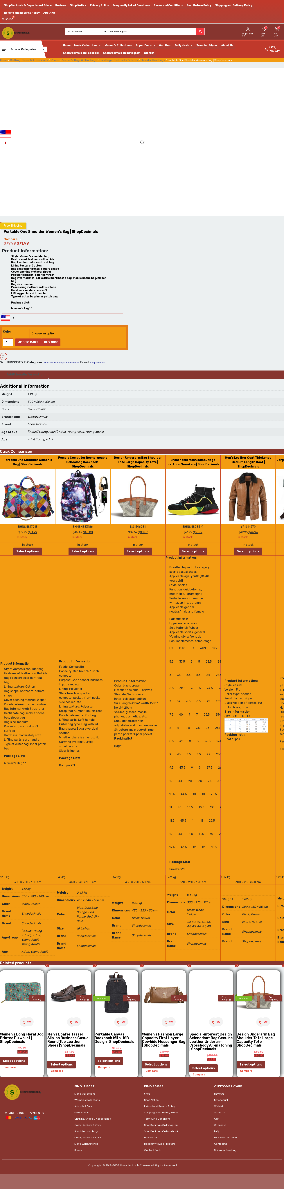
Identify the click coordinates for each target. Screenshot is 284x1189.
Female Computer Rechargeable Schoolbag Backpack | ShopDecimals (82, 462)
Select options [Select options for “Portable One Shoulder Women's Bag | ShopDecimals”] (27, 551)
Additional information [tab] (25, 374)
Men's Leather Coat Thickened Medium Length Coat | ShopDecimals (248, 462)
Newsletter (150, 1137)
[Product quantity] (8, 342)
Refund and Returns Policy (22, 12)
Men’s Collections (84, 1093)
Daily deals (184, 45)
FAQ (216, 1131)
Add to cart (28, 342)
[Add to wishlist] (3, 356)
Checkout (220, 1125)
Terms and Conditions (168, 5)
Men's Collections (87, 45)
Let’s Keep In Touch (225, 1137)
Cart (216, 1119)
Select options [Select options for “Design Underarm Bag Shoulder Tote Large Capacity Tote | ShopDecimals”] (138, 551)
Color (7, 331)
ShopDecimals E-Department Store (28, 5)
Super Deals (145, 45)
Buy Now (50, 342)
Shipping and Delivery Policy (233, 5)
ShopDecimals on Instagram (121, 52)
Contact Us (220, 1144)
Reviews (60, 5)
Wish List (263, 35)
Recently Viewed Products (159, 1144)
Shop (147, 1093)
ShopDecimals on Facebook (81, 52)
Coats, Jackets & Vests (88, 1125)
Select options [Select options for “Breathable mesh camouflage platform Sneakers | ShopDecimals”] (193, 551)
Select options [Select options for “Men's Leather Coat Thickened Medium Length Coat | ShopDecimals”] (248, 551)
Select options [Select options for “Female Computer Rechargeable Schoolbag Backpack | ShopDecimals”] (82, 551)
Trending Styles (207, 45)
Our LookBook (152, 1150)
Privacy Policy (99, 5)
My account (221, 1100)
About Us (49, 12)
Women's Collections (118, 45)
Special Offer (73, 362)
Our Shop (165, 45)
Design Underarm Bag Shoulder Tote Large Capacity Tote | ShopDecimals (138, 462)
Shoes (78, 1150)
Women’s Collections (87, 1100)
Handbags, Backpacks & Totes (118, 60)
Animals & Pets (83, 1106)
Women (55, 60)
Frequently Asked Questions (131, 5)
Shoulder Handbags (153, 60)
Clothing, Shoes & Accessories (29, 60)
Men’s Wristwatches (86, 1144)
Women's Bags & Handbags (79, 60)
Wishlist (149, 52)
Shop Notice (78, 5)
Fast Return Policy (198, 5)
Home (67, 45)
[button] (5, 49)
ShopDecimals (97, 362)
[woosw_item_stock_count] (265, 28)
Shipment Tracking (225, 1150)
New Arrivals (81, 1112)
